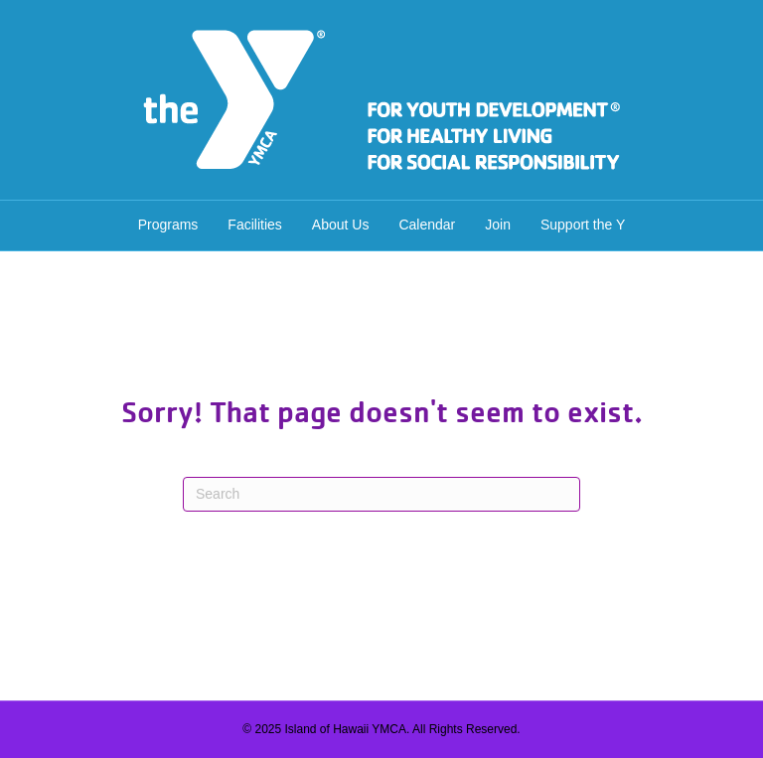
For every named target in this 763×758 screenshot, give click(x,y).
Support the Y (582, 224)
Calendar (426, 224)
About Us (341, 224)
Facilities (254, 224)
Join (498, 224)
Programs (168, 224)
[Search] (381, 494)
